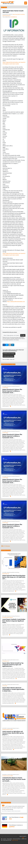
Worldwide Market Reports (7, 617)
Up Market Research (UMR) (7, 729)
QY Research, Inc (5, 661)
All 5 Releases (5, 546)
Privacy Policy (9, 838)
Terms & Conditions (17, 838)
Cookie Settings (15, 840)
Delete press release (9, 353)
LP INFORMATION (13, 16)
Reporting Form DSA (7, 840)
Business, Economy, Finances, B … (13, 386)
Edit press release (8, 356)
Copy (23, 335)
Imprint (4, 838)
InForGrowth (4, 685)
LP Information (5, 387)
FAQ (1, 838)
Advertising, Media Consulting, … (13, 572)
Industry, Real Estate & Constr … (13, 659)
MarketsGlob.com (5, 573)
